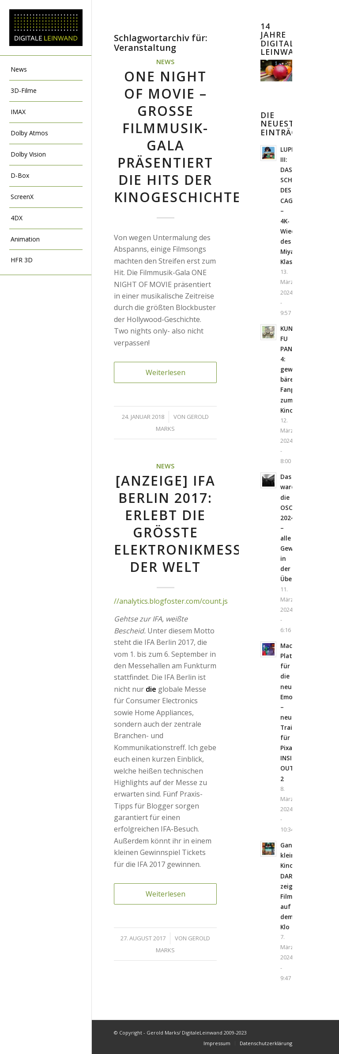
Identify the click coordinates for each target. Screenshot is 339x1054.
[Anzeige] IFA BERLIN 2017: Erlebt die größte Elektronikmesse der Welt (182, 523)
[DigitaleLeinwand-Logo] (46, 27)
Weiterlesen (165, 372)
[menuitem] (46, 69)
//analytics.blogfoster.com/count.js (171, 601)
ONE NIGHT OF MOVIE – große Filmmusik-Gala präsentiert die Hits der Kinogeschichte (177, 136)
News (165, 61)
